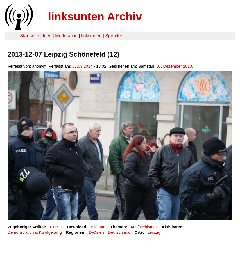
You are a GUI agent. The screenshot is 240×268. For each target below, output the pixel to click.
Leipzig (153, 232)
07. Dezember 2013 (174, 66)
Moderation (66, 35)
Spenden (114, 35)
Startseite (29, 35)
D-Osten (96, 232)
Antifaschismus (144, 227)
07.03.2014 (82, 66)
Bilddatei (98, 227)
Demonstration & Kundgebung (35, 232)
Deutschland (119, 232)
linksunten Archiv (95, 16)
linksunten (91, 35)
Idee (47, 35)
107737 (56, 227)
